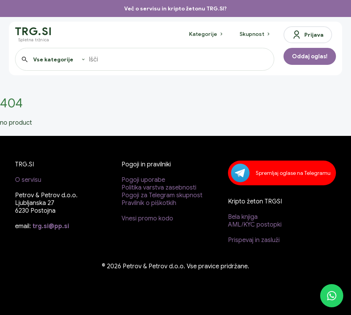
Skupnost (255, 33)
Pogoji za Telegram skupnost (162, 195)
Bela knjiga (243, 217)
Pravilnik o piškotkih (149, 203)
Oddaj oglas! (309, 56)
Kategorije (206, 33)
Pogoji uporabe (143, 180)
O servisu (28, 180)
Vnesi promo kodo (147, 218)
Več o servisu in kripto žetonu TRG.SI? (175, 8)
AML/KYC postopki (255, 225)
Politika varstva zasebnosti (159, 187)
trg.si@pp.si (50, 226)
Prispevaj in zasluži (254, 240)
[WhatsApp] (331, 295)
